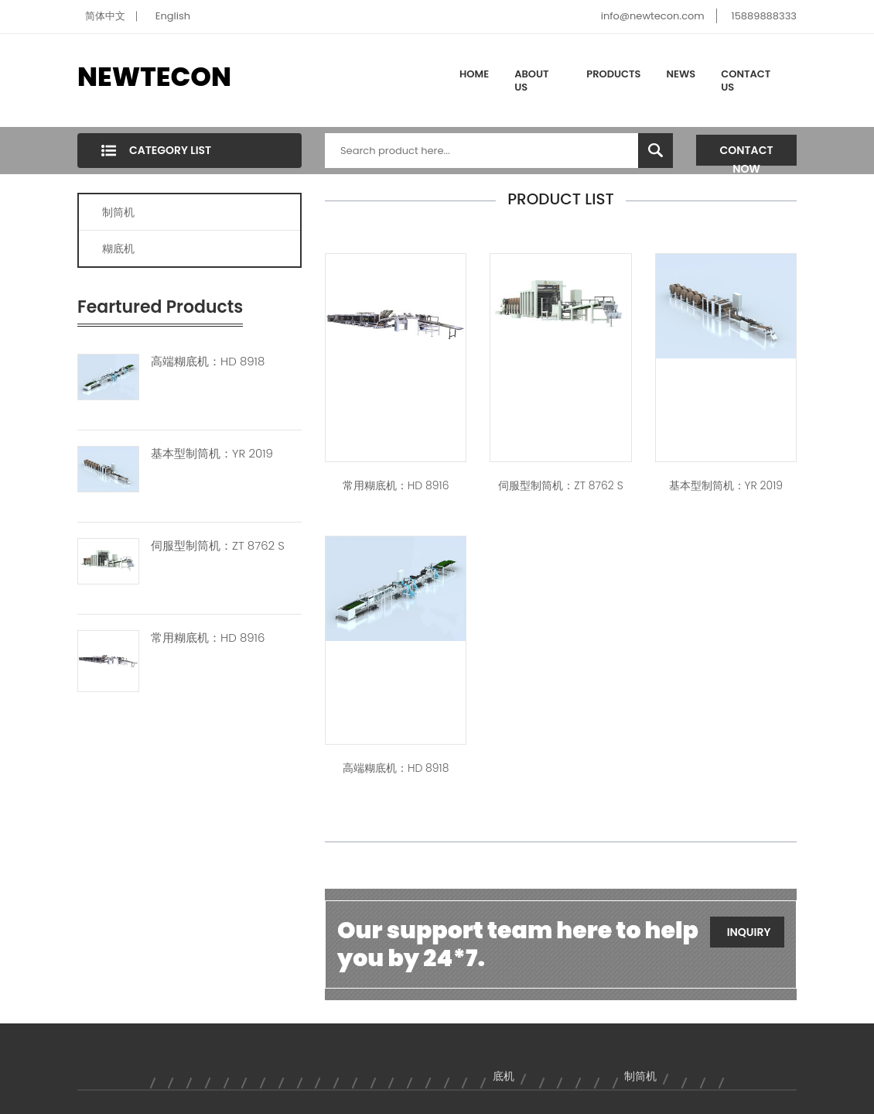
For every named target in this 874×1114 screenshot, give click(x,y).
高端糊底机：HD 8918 (208, 361)
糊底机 (118, 248)
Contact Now (746, 154)
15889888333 (764, 16)
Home (474, 74)
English (172, 16)
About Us (531, 81)
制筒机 (118, 212)
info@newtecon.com (653, 16)
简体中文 (105, 16)
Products (613, 74)
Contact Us (745, 81)
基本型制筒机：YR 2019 (212, 453)
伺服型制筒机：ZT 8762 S (218, 546)
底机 (503, 1076)
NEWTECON (154, 76)
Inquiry (749, 932)
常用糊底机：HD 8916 (208, 638)
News (681, 74)
